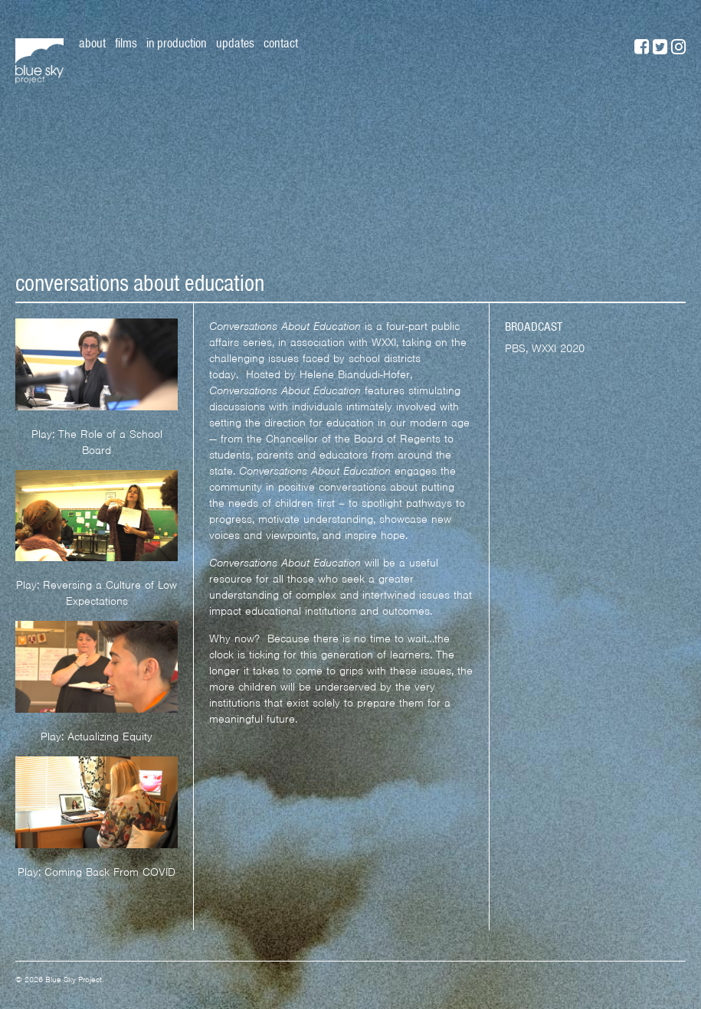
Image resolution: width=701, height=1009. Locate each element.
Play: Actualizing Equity (96, 736)
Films (126, 42)
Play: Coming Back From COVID (96, 872)
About (92, 42)
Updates (235, 42)
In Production (176, 42)
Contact (281, 42)
